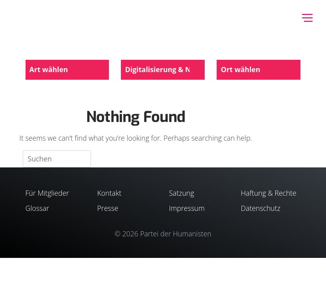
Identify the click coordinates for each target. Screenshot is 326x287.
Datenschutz (261, 208)
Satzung (181, 193)
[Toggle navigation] (307, 17)
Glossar (37, 208)
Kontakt (109, 193)
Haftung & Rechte (268, 193)
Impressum (187, 208)
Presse (108, 208)
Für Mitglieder (47, 193)
